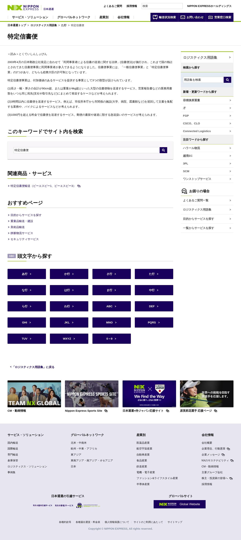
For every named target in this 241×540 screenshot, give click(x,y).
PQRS (152, 322)
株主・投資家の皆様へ (215, 478)
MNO (109, 322)
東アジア (76, 454)
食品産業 (142, 460)
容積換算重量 (191, 100)
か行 (67, 273)
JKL (67, 322)
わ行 (67, 306)
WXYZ (67, 338)
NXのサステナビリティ (215, 460)
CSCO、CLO (191, 123)
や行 (152, 290)
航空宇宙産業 (144, 448)
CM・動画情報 (210, 466)
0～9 (109, 338)
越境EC (188, 155)
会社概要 (207, 442)
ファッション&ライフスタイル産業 (157, 478)
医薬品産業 (143, 442)
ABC (109, 306)
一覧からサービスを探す (198, 228)
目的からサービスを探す (26, 215)
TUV (24, 338)
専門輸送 (13, 454)
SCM (186, 171)
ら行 (24, 306)
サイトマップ (175, 522)
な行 (24, 290)
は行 (67, 290)
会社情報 (123, 17)
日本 (73, 466)
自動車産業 (143, 454)
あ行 (24, 273)
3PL (185, 163)
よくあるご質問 (113, 6)
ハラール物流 (191, 148)
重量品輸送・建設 (22, 221)
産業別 (103, 17)
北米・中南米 (79, 442)
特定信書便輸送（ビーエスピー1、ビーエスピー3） (43, 185)
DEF (152, 306)
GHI (24, 322)
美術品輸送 (18, 227)
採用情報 (132, 6)
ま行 (109, 290)
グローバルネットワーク (73, 17)
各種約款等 (65, 522)
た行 (63, 25)
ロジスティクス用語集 (44, 25)
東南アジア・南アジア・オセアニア (92, 460)
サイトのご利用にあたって (148, 522)
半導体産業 (143, 484)
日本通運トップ (17, 25)
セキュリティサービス (25, 239)
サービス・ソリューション (30, 17)
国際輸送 (13, 448)
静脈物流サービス (22, 233)
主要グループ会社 (212, 472)
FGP (186, 115)
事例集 (11, 472)
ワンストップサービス (197, 178)
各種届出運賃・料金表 (88, 522)
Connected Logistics (197, 131)
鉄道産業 (142, 466)
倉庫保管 (13, 460)
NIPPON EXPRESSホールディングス (209, 6)
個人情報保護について (117, 522)
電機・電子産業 (146, 472)
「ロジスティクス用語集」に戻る (33, 367)
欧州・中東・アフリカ (84, 448)
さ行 (109, 273)
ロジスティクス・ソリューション (27, 466)
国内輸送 (13, 442)
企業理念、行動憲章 (213, 448)
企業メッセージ (211, 454)
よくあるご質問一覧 (195, 200)
